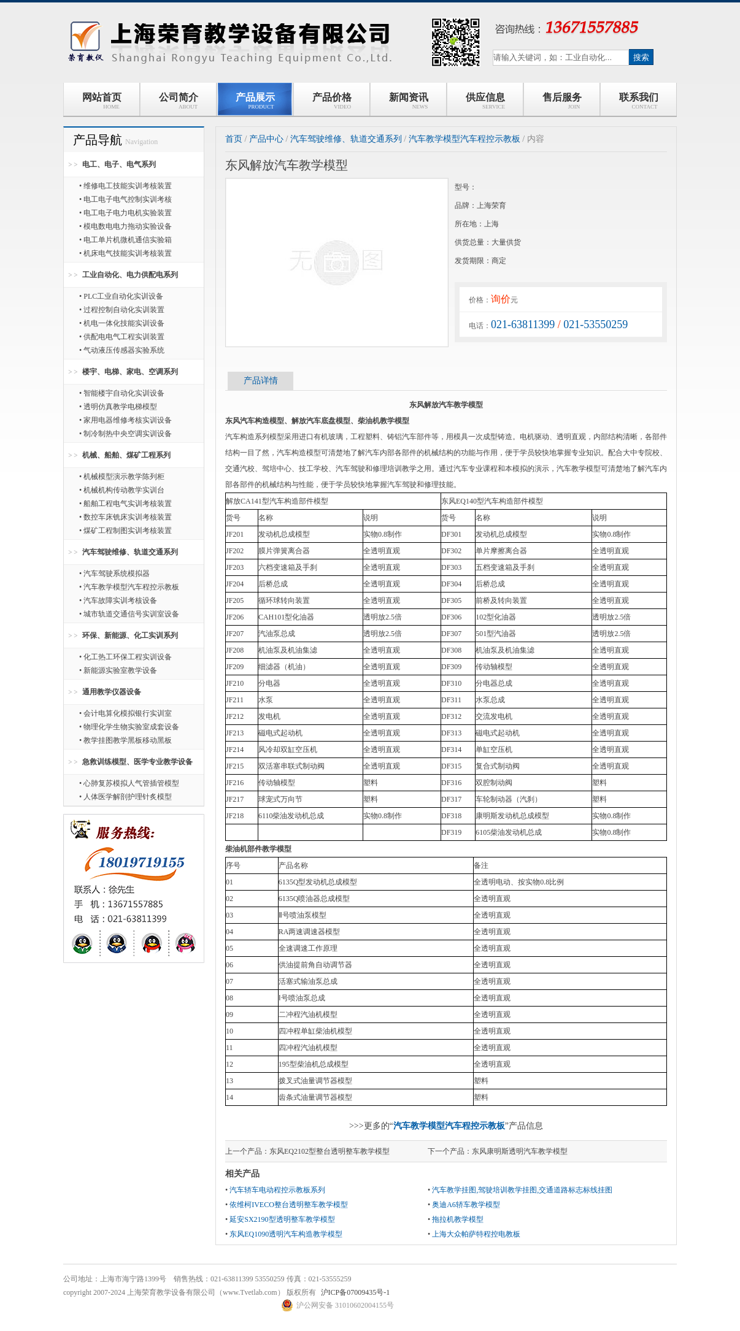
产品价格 (332, 101)
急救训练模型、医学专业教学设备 (137, 762)
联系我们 (638, 101)
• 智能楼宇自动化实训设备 (121, 393)
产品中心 (266, 139)
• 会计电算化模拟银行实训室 (125, 713)
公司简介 (178, 101)
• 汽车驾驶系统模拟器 (114, 573)
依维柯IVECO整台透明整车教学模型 (288, 1204)
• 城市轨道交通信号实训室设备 (129, 614)
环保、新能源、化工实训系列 (130, 635)
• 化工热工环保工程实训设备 (125, 657)
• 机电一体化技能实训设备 (121, 323)
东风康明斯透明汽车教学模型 (520, 1151)
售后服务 (562, 101)
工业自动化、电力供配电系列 (130, 274)
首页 (233, 139)
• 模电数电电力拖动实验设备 (125, 226)
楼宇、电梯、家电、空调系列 (130, 371)
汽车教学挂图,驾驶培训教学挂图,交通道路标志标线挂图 (522, 1190)
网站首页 (101, 101)
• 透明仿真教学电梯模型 (118, 406)
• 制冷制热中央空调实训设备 (125, 433)
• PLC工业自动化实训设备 (121, 296)
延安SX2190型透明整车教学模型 (281, 1219)
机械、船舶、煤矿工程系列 (126, 455)
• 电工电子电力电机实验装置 (125, 213)
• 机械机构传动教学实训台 (121, 490)
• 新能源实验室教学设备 (118, 670)
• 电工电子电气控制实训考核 (125, 199)
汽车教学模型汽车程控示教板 (464, 139)
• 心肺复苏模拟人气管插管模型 (129, 783)
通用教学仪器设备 (111, 692)
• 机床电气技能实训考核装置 (125, 253)
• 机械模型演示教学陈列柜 (121, 476)
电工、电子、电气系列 (119, 164)
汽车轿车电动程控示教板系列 (277, 1190)
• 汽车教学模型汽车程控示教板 (129, 587)
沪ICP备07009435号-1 (355, 1292)
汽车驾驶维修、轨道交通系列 (130, 552)
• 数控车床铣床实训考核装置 (125, 517)
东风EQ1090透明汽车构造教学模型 (285, 1234)
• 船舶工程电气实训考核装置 (125, 503)
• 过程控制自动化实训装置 (121, 309)
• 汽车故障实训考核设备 (118, 600)
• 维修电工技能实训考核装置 (125, 186)
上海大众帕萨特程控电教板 (476, 1234)
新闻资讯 (408, 101)
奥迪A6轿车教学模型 (466, 1204)
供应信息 (485, 101)
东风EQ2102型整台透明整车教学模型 (329, 1151)
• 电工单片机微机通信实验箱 (125, 240)
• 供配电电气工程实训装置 (121, 336)
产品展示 (255, 101)
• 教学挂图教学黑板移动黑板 (125, 740)
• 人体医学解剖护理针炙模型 (125, 796)
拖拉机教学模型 (458, 1219)
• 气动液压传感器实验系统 (121, 350)
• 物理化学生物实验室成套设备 (129, 727)
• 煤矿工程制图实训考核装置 (125, 530)
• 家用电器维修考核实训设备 (125, 420)
